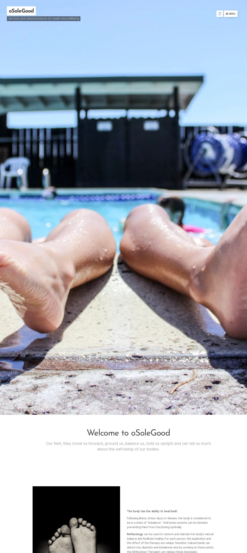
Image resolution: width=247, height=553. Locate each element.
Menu (231, 13)
